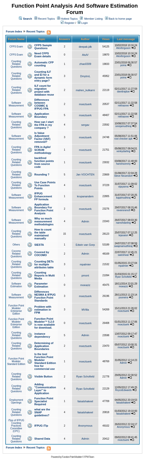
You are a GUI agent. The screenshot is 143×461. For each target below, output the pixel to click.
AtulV (85, 54)
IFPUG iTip (41, 425)
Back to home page (120, 18)
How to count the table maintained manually (42, 234)
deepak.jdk (85, 46)
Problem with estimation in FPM (42, 309)
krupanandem (85, 196)
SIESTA (39, 244)
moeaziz (85, 285)
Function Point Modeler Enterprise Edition (16, 309)
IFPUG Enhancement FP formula (43, 196)
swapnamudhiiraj (123, 246)
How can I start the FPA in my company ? (43, 124)
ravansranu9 (123, 210)
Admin (85, 221)
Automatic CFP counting (44, 64)
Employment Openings (16, 401)
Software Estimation (16, 285)
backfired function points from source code (44, 162)
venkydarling (123, 151)
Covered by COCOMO (41, 254)
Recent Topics (46, 18)
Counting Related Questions (16, 64)
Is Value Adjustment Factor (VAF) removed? (42, 137)
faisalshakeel (85, 401)
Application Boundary (41, 115)
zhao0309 (85, 63)
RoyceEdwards (123, 390)
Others (16, 244)
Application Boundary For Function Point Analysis (43, 209)
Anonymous (85, 425)
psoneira (123, 297)
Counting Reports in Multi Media (44, 275)
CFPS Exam (16, 46)
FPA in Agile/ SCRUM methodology (42, 149)
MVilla (85, 309)
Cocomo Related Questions (16, 254)
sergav (85, 124)
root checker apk (123, 138)
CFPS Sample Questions (43, 47)
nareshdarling (123, 222)
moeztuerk (85, 104)
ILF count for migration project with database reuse (44, 90)
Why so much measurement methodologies (43, 221)
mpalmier (85, 264)
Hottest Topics (69, 18)
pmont (85, 275)
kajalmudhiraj (123, 197)
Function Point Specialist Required (43, 401)
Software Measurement (16, 104)
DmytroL (85, 76)
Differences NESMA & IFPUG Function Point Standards (45, 296)
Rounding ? (41, 174)
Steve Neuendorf (123, 175)
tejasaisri (123, 235)
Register (67, 22)
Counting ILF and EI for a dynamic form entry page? (43, 76)
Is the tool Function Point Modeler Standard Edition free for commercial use (45, 361)
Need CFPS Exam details (42, 55)
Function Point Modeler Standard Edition (16, 361)
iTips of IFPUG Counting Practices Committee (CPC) (16, 425)
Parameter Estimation (41, 285)
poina (123, 65)
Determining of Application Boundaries (43, 346)
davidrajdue (123, 91)
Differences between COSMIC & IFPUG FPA (41, 104)
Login (83, 22)
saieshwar (123, 255)
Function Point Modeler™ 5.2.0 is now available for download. (44, 323)
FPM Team (89, 457)
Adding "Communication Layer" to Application (45, 389)
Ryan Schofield (123, 276)
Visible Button (43, 376)
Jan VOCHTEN (85, 174)
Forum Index (14, 31)
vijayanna (123, 186)
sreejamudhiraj (123, 126)
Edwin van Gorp (85, 244)
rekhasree (123, 105)
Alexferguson (123, 48)
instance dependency (42, 335)
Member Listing (93, 18)
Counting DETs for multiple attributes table (44, 264)
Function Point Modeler (72, 457)
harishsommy (123, 163)
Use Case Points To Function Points (44, 185)
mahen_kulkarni (85, 90)
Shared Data (42, 438)
